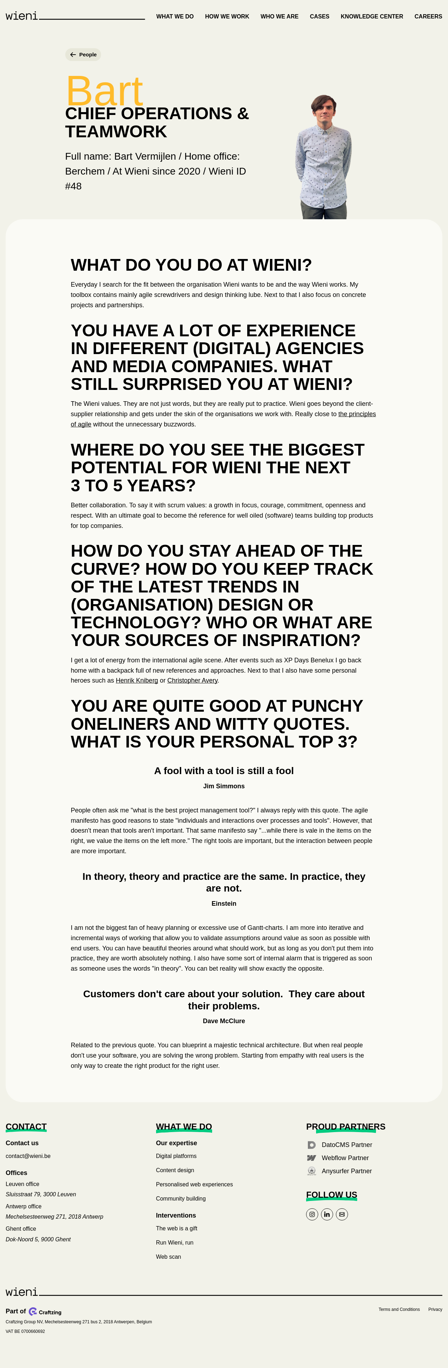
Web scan (168, 1264)
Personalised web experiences (194, 1192)
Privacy (435, 1316)
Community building (181, 1206)
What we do (175, 16)
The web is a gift (177, 1235)
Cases (320, 16)
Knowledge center (372, 16)
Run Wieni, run (175, 1250)
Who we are (280, 16)
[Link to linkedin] (327, 1221)
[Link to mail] (342, 1221)
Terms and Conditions (399, 1316)
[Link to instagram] (312, 1221)
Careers (428, 16)
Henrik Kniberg (137, 687)
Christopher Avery (192, 687)
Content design (175, 1178)
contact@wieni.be (28, 1163)
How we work (227, 16)
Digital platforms (176, 1163)
